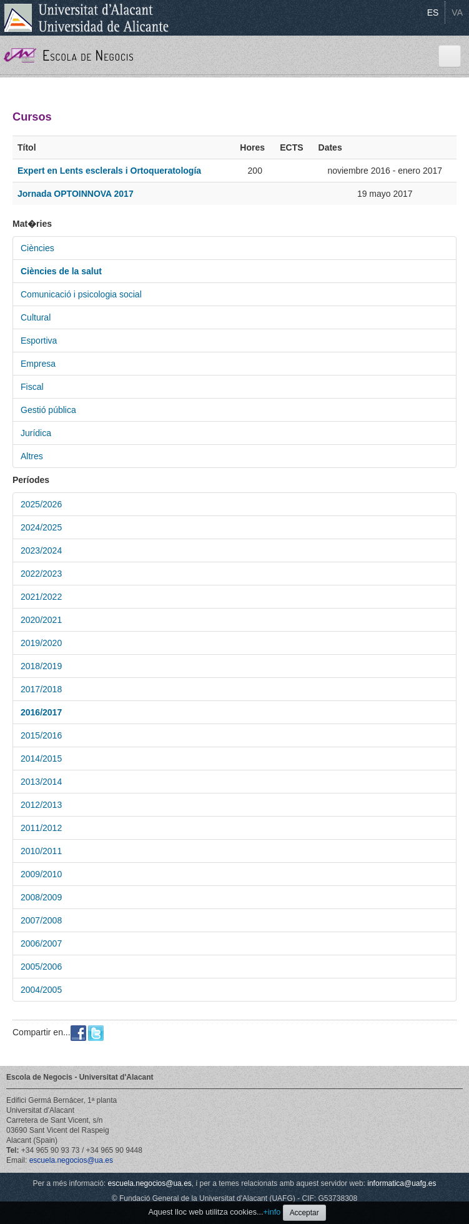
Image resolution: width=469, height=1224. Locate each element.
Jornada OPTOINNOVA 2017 (75, 194)
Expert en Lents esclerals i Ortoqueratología (109, 171)
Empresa (38, 364)
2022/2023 (41, 574)
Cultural (36, 317)
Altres (32, 456)
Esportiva (39, 341)
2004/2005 (41, 990)
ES (433, 12)
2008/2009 (41, 897)
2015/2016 (41, 735)
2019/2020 (41, 643)
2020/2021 (41, 620)
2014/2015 (41, 759)
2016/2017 (41, 712)
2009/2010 (41, 874)
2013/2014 (41, 782)
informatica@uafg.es (401, 1183)
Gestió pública (48, 410)
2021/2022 (41, 597)
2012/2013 (41, 805)
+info (272, 1212)
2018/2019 (41, 666)
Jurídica (36, 433)
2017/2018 (41, 689)
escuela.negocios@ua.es (71, 1160)
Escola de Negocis (88, 55)
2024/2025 (41, 527)
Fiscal (32, 387)
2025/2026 (41, 504)
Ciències (37, 248)
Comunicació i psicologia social (81, 294)
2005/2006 (41, 967)
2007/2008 (41, 920)
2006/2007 (41, 943)
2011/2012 (41, 828)
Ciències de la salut (61, 271)
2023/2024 (41, 550)
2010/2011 (41, 851)
